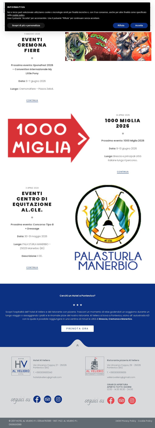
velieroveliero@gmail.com (121, 377)
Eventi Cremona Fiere (32, 45)
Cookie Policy (145, 420)
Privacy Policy (129, 420)
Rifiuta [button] (121, 25)
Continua (32, 100)
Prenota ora (77, 328)
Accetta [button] (139, 25)
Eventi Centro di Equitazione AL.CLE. (32, 201)
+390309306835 (117, 372)
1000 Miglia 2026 (123, 123)
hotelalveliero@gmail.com (47, 377)
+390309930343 (43, 372)
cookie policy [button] (18, 15)
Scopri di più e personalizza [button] (26, 25)
